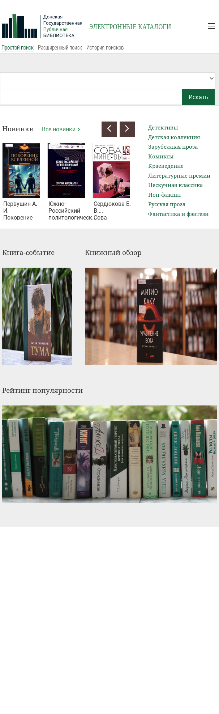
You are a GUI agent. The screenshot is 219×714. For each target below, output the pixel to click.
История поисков (105, 47)
